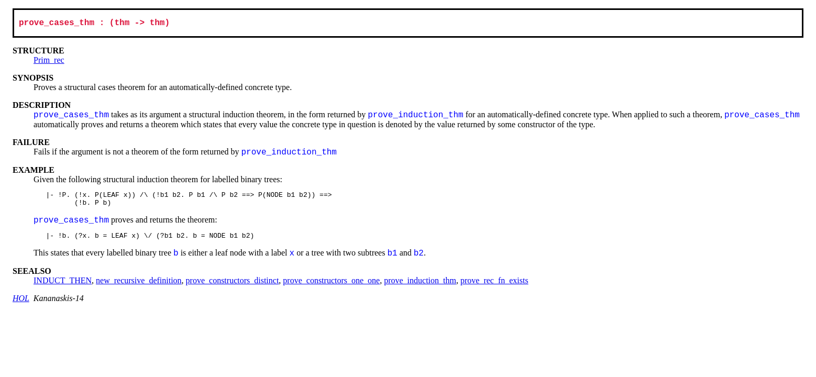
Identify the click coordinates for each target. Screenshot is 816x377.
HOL (21, 305)
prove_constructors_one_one (331, 287)
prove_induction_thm (420, 287)
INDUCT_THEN (63, 287)
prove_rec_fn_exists (494, 287)
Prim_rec (49, 62)
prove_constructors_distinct (232, 287)
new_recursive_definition (139, 287)
